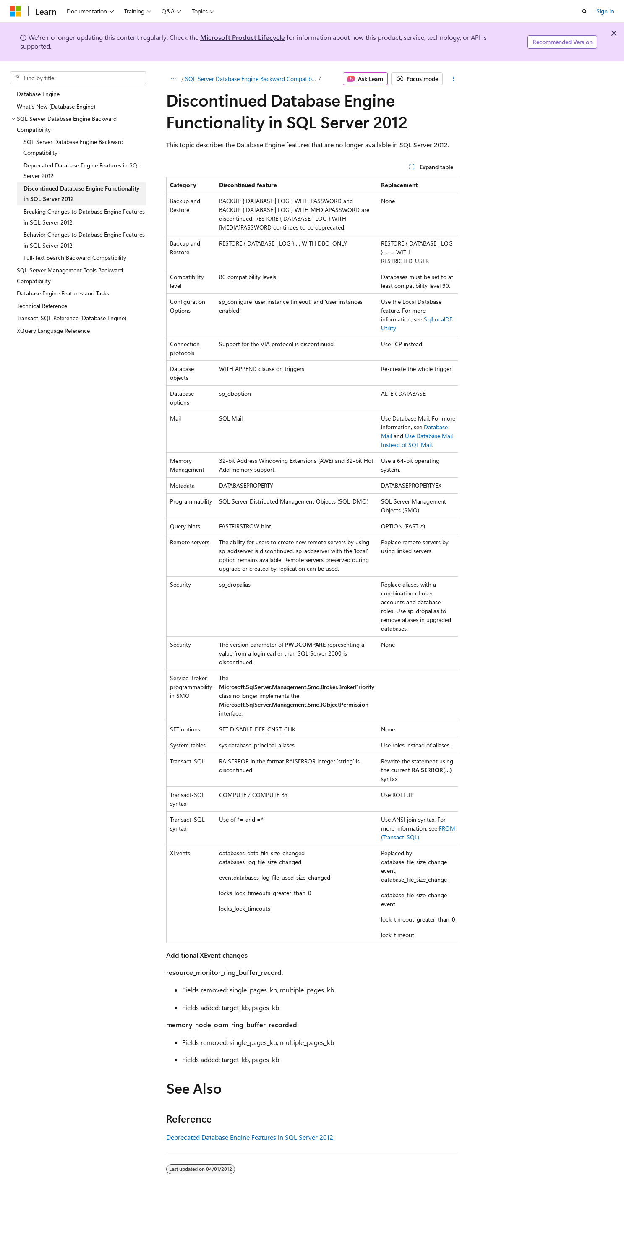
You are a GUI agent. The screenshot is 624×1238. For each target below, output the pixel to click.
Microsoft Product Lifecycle (242, 37)
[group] (312, 560)
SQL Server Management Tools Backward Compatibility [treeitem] (70, 275)
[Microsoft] (15, 11)
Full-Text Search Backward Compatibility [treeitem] (74, 257)
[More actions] (453, 79)
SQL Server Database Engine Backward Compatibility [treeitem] (73, 147)
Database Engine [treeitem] (38, 94)
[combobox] (78, 78)
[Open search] (584, 11)
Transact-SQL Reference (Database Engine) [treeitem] (71, 318)
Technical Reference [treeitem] (42, 306)
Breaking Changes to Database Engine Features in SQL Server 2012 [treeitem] (84, 216)
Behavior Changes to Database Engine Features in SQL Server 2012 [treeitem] (84, 239)
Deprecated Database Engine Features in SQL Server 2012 (249, 1137)
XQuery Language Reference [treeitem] (53, 330)
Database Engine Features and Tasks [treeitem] (63, 293)
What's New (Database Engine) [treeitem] (56, 106)
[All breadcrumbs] (173, 79)
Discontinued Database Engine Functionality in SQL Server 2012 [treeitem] (81, 193)
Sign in (605, 11)
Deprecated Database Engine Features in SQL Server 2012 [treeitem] (81, 170)
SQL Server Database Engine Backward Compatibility (251, 79)
